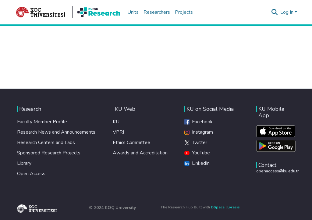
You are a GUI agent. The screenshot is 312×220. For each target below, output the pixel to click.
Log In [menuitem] (286, 12)
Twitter (195, 142)
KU (116, 121)
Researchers (157, 12)
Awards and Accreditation (140, 153)
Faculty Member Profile (42, 121)
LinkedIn (197, 163)
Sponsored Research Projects (48, 153)
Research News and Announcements (56, 132)
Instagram (198, 132)
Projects (184, 12)
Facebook (198, 121)
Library (24, 163)
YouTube (197, 153)
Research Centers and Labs (46, 142)
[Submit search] (274, 12)
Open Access (31, 173)
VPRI (118, 132)
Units (133, 12)
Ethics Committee (131, 142)
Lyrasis (233, 207)
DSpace (218, 207)
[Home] (40, 12)
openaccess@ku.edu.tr (277, 171)
